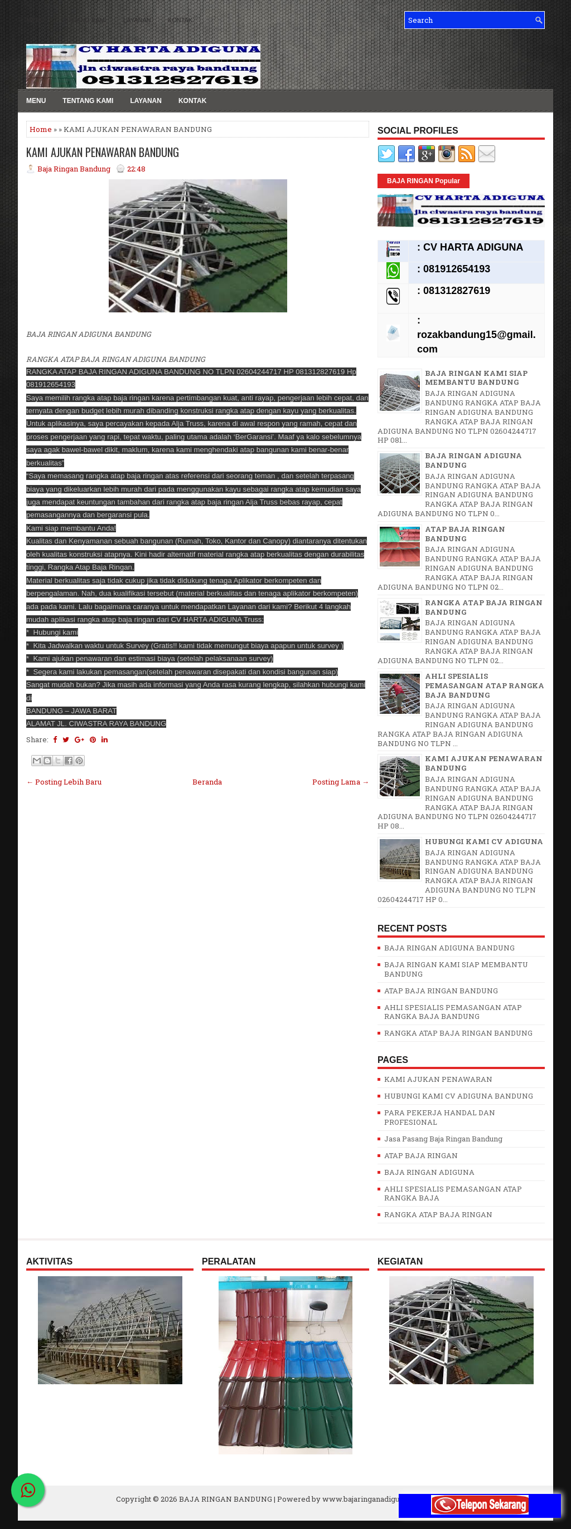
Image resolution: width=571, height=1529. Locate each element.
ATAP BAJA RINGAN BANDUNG (465, 533)
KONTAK (180, 20)
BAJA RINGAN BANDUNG (225, 1499)
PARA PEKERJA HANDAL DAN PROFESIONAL (439, 1117)
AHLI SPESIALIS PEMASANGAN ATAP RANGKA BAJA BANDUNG (484, 685)
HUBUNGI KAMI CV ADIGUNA (484, 841)
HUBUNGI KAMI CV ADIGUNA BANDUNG (458, 1096)
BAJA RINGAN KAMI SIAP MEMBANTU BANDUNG (476, 378)
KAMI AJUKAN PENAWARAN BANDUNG (102, 152)
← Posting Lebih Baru (63, 782)
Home (41, 129)
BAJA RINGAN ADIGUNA (429, 1172)
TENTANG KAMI (84, 20)
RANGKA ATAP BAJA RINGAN (438, 1214)
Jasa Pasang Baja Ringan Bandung (443, 1139)
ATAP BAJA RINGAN (421, 1155)
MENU (35, 20)
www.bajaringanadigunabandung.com (388, 1499)
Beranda (207, 782)
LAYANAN (137, 20)
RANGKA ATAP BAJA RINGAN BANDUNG (484, 607)
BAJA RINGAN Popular (423, 181)
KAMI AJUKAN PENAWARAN (438, 1079)
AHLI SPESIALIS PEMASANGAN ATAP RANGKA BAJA (453, 1193)
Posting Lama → (340, 782)
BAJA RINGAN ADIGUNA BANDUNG (473, 460)
